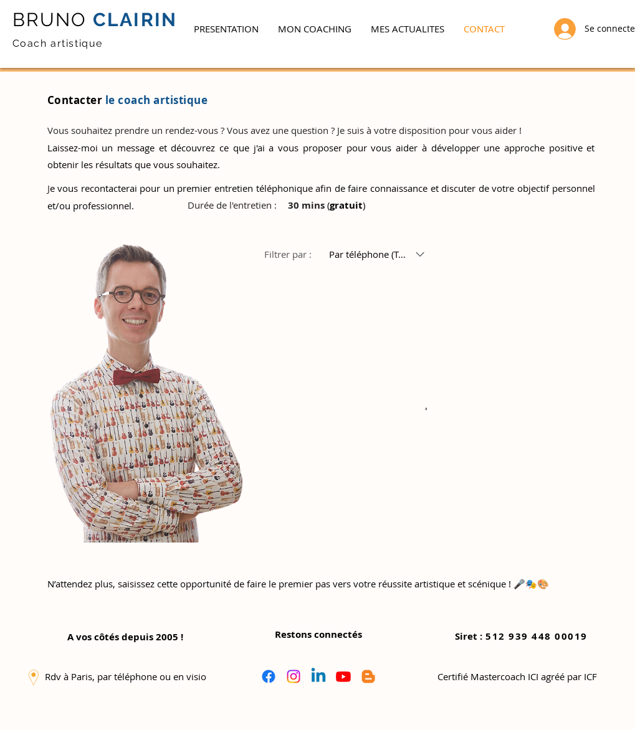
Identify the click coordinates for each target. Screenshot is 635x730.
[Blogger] (368, 676)
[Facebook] (268, 676)
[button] (314, 28)
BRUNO (49, 20)
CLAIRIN (132, 20)
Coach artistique (57, 43)
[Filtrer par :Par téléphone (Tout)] (378, 254)
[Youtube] (343, 676)
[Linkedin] (318, 676)
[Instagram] (293, 676)
